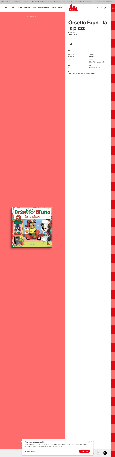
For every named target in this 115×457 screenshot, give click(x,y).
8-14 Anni (19, 8)
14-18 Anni (27, 8)
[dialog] (57, 447)
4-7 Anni (11, 8)
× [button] (91, 441)
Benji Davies (73, 34)
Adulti (34, 8)
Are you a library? (57, 8)
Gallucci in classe (43, 8)
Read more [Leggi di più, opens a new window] (59, 446)
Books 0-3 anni (72, 17)
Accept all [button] (84, 451)
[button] (30, 452)
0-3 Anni (4, 8)
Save (104, 17)
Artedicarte (83, 17)
